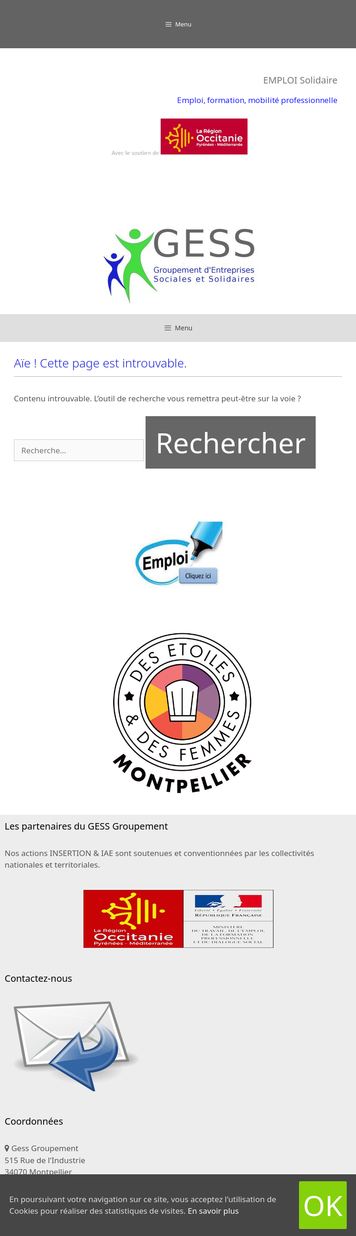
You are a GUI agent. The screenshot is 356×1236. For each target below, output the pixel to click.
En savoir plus (213, 1210)
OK (323, 1205)
